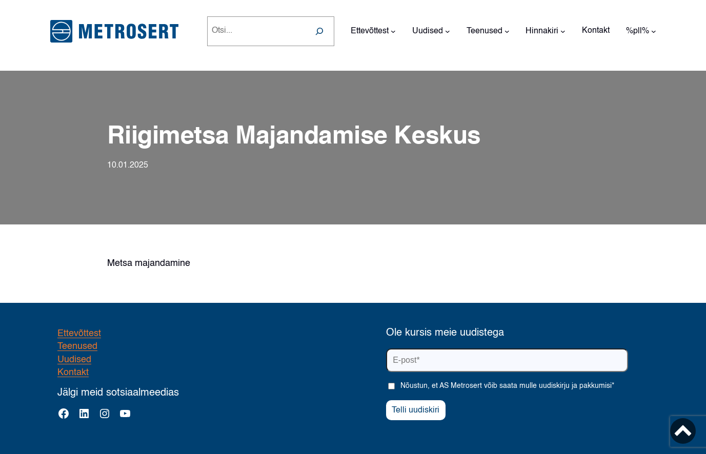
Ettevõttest (79, 333)
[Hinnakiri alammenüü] (563, 31)
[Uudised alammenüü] (447, 31)
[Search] (319, 31)
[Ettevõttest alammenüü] (393, 31)
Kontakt (73, 372)
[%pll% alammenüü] (653, 31)
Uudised (74, 359)
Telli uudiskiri (415, 410)
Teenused (77, 346)
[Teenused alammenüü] (507, 31)
